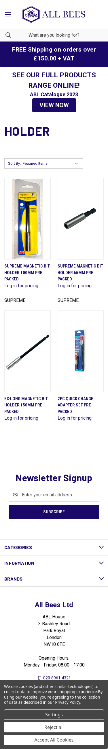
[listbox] (51, 163)
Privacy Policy (67, 702)
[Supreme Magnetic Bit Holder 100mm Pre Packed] (27, 218)
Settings (54, 714)
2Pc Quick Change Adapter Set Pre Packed (75, 405)
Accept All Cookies (54, 740)
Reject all (54, 727)
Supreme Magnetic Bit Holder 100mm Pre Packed (27, 273)
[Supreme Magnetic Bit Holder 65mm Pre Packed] (81, 218)
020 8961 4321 (57, 678)
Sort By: (14, 163)
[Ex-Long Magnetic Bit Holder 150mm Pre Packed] (27, 351)
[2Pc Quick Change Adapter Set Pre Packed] (81, 351)
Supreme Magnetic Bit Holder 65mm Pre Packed (80, 273)
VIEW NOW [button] (54, 105)
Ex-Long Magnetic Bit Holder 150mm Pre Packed (26, 405)
